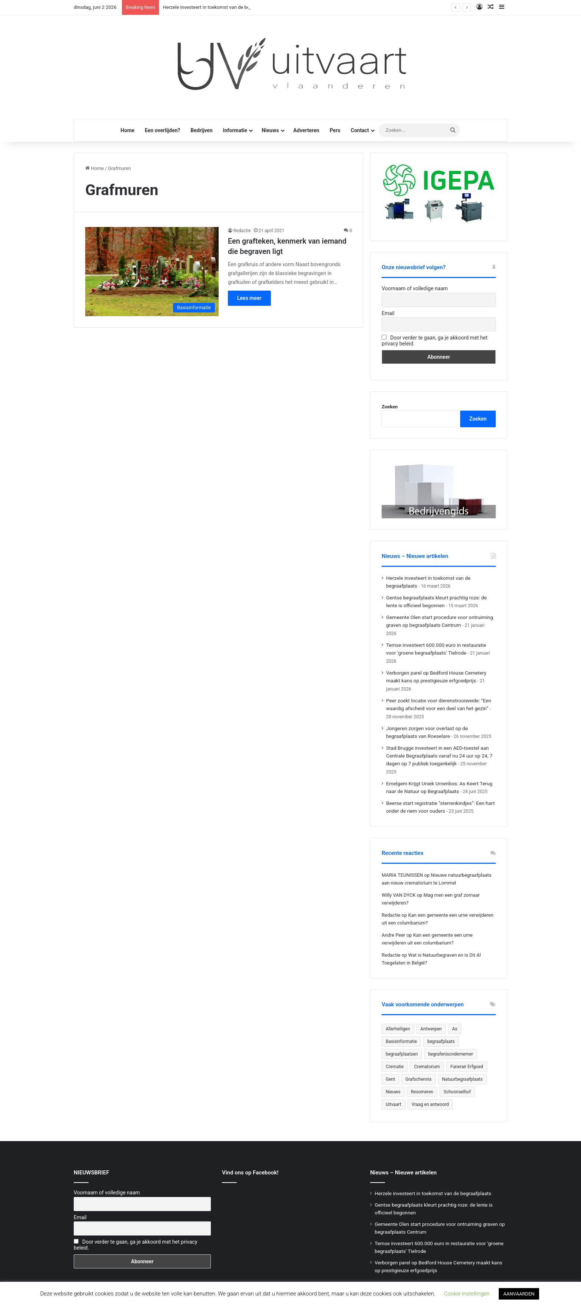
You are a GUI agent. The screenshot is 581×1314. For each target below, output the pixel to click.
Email (388, 313)
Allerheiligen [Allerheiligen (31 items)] (398, 1029)
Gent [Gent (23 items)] (390, 1079)
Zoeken (390, 406)
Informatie (235, 130)
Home (127, 130)
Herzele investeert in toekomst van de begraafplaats (218, 7)
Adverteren (306, 130)
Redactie (242, 230)
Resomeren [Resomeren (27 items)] (422, 1091)
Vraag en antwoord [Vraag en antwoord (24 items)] (430, 1104)
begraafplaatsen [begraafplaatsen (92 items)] (402, 1054)
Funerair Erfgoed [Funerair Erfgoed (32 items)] (466, 1066)
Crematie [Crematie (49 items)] (395, 1066)
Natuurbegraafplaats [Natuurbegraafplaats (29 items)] (462, 1079)
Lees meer (249, 298)
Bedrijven (201, 130)
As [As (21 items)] (454, 1029)
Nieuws (270, 130)
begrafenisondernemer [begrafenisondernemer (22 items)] (450, 1054)
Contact (360, 130)
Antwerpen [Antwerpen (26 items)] (431, 1029)
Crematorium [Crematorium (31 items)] (427, 1066)
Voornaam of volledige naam (415, 288)
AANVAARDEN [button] (518, 1294)
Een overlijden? (162, 130)
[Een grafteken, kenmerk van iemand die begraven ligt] (152, 271)
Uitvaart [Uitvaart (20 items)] (393, 1104)
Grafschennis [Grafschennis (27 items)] (418, 1079)
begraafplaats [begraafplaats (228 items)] (441, 1041)
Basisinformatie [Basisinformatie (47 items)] (401, 1041)
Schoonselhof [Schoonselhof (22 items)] (457, 1091)
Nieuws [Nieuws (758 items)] (393, 1091)
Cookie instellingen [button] (466, 1293)
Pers (335, 130)
